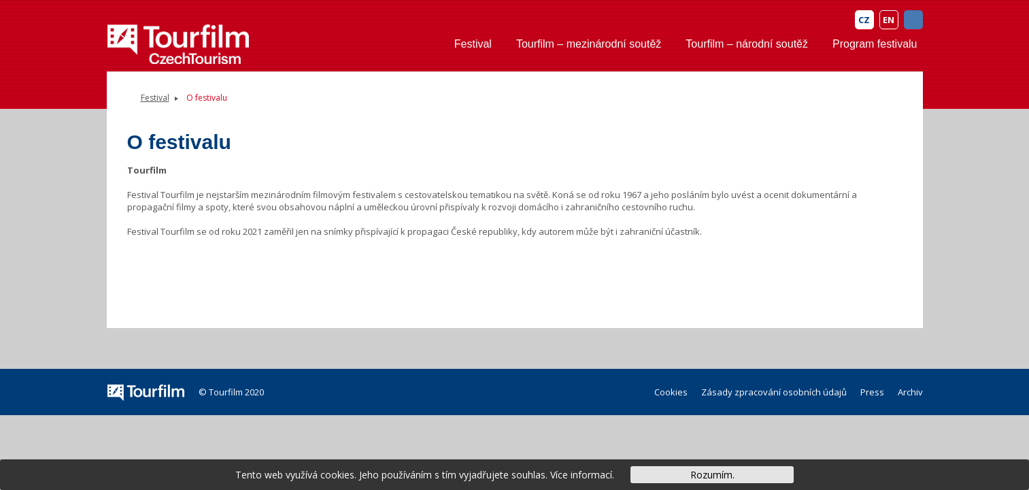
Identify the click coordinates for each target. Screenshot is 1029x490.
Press (872, 392)
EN (888, 20)
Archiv (910, 392)
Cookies (671, 392)
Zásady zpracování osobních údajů (774, 392)
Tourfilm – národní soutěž (747, 44)
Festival (473, 44)
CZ (864, 20)
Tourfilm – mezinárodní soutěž (588, 44)
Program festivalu (874, 44)
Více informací (581, 474)
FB (913, 19)
